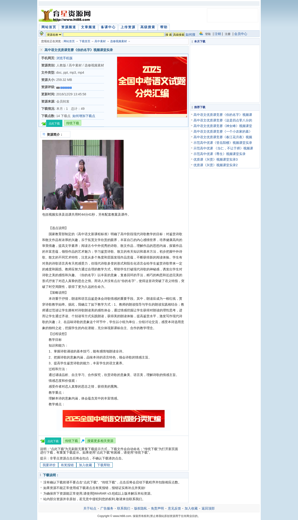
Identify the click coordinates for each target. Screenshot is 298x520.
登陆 (208, 34)
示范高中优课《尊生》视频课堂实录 (219, 154)
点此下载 (54, 123)
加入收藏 (85, 465)
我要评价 (49, 465)
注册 (227, 34)
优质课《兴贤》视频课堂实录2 (215, 165)
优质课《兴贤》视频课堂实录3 (215, 159)
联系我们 (123, 508)
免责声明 (157, 508)
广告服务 (106, 508)
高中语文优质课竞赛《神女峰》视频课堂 (222, 126)
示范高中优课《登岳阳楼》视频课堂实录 (222, 143)
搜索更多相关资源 (100, 441)
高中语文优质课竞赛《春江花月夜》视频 (222, 137)
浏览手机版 (64, 58)
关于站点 (89, 508)
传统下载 (72, 123)
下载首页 (84, 41)
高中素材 (100, 41)
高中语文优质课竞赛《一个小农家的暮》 (222, 131)
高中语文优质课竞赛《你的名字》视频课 (222, 115)
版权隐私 (140, 508)
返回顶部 (208, 508)
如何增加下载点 (83, 116)
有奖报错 (67, 465)
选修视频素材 (118, 41)
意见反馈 (174, 508)
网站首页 (69, 41)
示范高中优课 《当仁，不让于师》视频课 (223, 148)
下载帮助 (103, 465)
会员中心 (240, 34)
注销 (217, 34)
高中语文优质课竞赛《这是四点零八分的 (222, 120)
